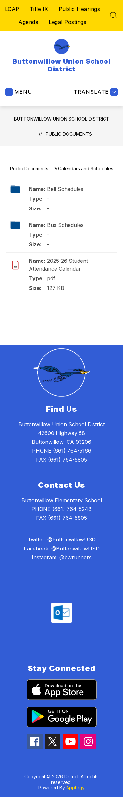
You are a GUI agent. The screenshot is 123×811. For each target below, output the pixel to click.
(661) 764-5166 (72, 450)
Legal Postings (67, 22)
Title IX (39, 9)
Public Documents (69, 134)
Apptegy (75, 787)
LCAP (12, 9)
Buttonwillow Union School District (61, 119)
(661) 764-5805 (67, 459)
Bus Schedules (65, 225)
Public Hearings (79, 9)
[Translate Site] (95, 92)
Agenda (28, 22)
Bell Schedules (65, 189)
